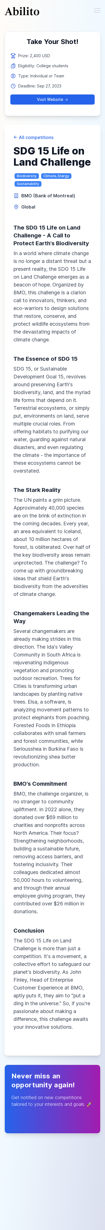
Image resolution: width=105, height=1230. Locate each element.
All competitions (33, 137)
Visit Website (52, 99)
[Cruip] (21, 11)
